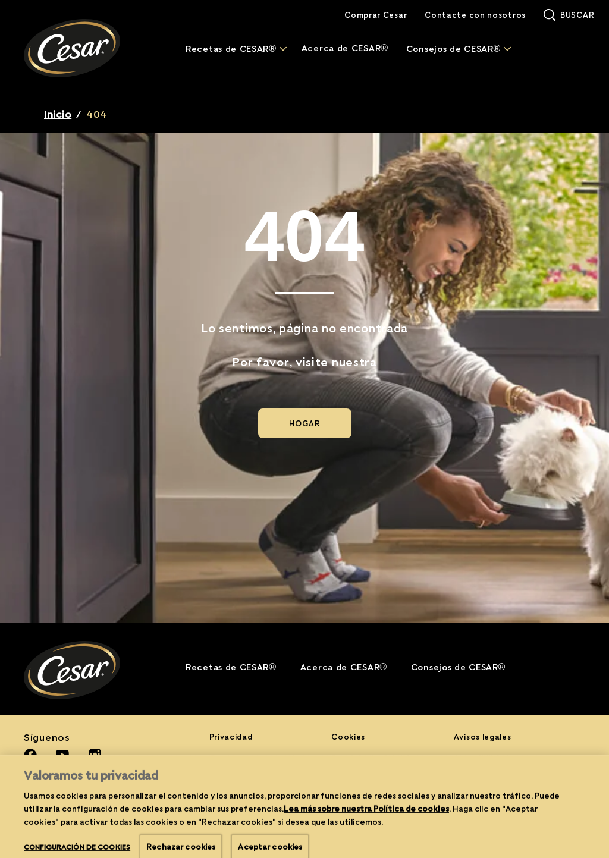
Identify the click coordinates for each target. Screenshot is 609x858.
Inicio (57, 114)
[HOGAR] (304, 423)
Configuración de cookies (385, 779)
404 (96, 114)
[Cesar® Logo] (87, 670)
